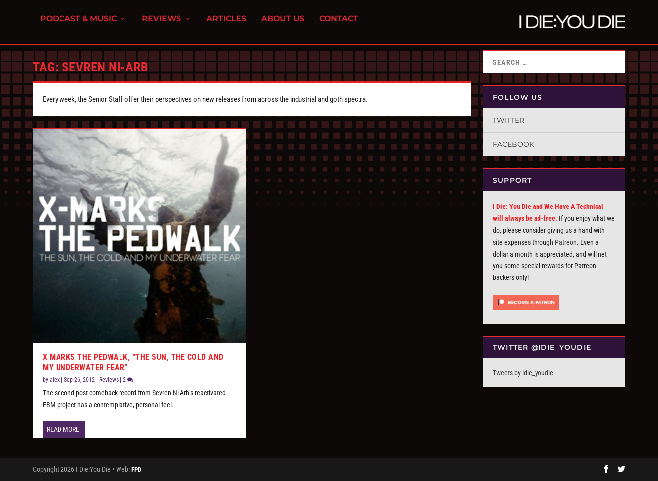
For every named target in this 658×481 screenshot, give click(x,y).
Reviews (161, 25)
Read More (63, 429)
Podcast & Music (78, 25)
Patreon (566, 242)
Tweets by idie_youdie (523, 373)
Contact (338, 25)
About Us (282, 25)
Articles (226, 25)
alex (55, 379)
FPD (136, 469)
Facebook (513, 144)
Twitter (508, 120)
